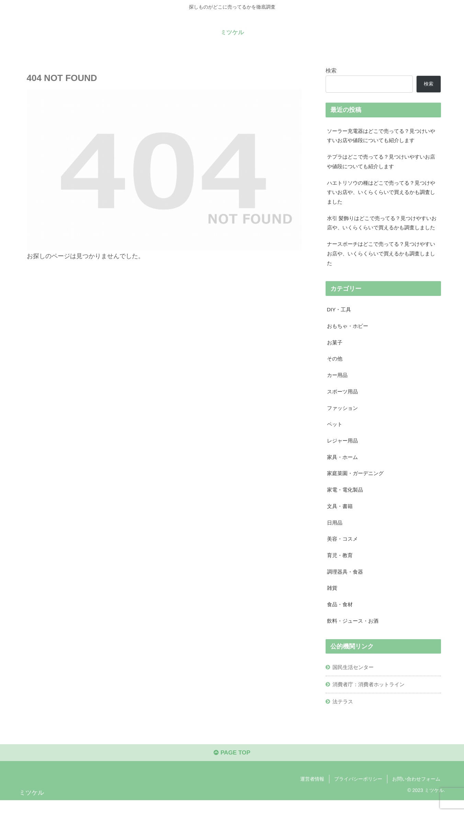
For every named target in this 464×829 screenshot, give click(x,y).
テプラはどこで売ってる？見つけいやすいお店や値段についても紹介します (382, 163)
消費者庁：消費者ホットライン (371, 710)
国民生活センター (355, 693)
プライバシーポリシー (358, 807)
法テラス (344, 728)
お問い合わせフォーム (416, 807)
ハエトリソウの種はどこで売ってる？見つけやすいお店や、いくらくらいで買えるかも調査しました (382, 195)
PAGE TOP (232, 781)
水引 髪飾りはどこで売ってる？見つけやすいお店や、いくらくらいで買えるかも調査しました (383, 231)
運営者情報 (312, 807)
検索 (331, 70)
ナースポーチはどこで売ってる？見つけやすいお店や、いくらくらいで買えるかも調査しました (382, 268)
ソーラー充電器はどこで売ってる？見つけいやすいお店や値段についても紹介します (382, 136)
